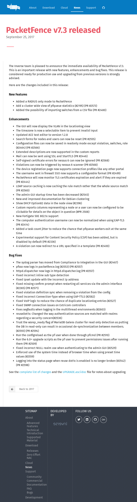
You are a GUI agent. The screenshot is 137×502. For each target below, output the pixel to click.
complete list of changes (35, 372)
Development (34, 497)
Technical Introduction (35, 431)
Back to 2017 (21, 389)
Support (91, 7)
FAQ (29, 488)
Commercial (34, 480)
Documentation (36, 484)
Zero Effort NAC (33, 456)
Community (34, 476)
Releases (32, 450)
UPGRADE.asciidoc (74, 372)
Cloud (64, 7)
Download (48, 7)
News (77, 7)
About (32, 7)
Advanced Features (33, 424)
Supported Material (34, 439)
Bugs (30, 492)
